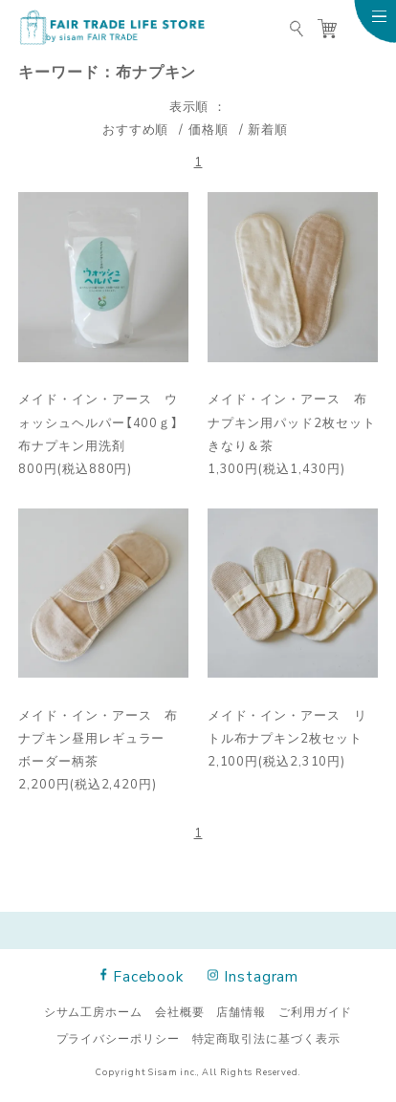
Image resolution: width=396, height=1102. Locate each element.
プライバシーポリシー (118, 1038)
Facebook (142, 975)
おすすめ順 (135, 128)
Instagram (253, 975)
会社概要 (180, 1011)
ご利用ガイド (315, 1011)
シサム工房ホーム (93, 1011)
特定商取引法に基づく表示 (266, 1038)
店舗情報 (241, 1011)
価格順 (208, 128)
